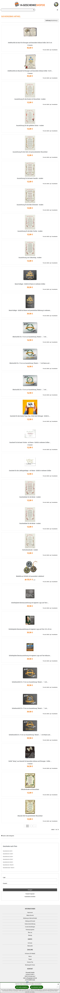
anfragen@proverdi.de (31, 978)
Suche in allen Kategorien (7, 835)
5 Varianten (30, 763)
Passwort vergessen (30, 893)
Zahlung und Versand (30, 921)
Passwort (5, 883)
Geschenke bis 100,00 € (8, 865)
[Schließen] (58, 984)
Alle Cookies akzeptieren (22, 987)
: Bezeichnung (52, 20)
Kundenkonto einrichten (30, 896)
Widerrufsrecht (30, 915)
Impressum (30, 912)
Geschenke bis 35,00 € (8, 859)
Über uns (30, 932)
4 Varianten (30, 445)
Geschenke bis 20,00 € (8, 856)
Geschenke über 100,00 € (8, 867)
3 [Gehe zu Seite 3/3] (32, 826)
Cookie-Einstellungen (30, 927)
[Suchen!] (34, 10)
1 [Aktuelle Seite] (27, 826)
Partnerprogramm (30, 929)
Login (4, 877)
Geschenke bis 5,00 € (7, 851)
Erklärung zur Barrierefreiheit (30, 918)
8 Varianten (30, 45)
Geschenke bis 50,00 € (8, 862)
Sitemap (30, 935)
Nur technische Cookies (36, 987)
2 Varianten (30, 73)
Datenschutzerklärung (30, 924)
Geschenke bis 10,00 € (8, 853)
